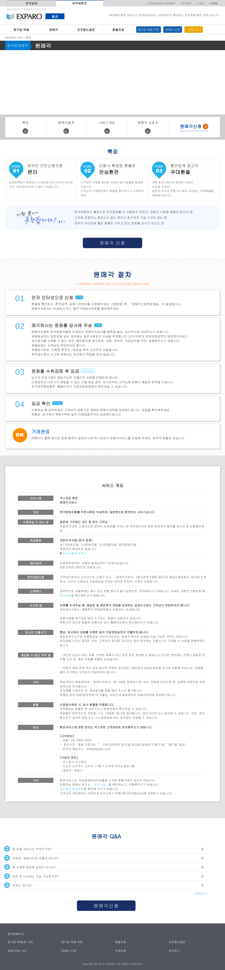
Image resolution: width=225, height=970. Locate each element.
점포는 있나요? (104, 885)
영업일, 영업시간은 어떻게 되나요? (104, 858)
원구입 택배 (21, 30)
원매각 (53, 30)
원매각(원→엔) (17, 951)
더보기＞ (202, 893)
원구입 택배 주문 (148, 30)
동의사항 (65, 595)
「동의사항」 (100, 784)
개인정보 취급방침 (72, 789)
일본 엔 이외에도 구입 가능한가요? (104, 876)
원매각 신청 (172, 30)
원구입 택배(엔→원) (20, 942)
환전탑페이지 (16, 934)
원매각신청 (106, 905)
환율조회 (118, 30)
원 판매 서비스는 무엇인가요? (104, 849)
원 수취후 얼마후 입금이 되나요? (104, 867)
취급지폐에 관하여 (75, 553)
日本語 (214, 3)
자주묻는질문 (86, 30)
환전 (55, 16)
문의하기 (174, 951)
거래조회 (193, 30)
